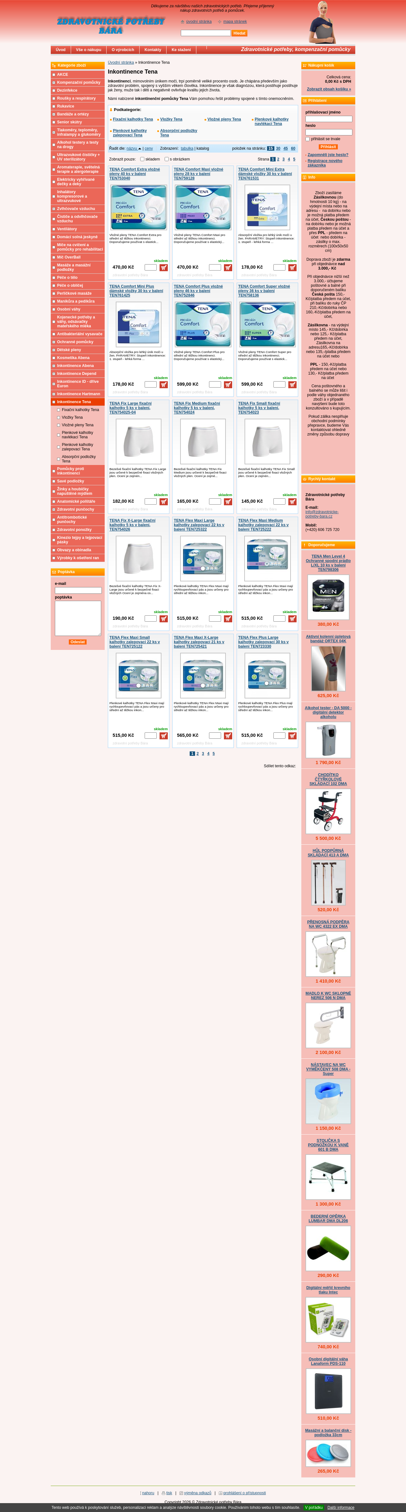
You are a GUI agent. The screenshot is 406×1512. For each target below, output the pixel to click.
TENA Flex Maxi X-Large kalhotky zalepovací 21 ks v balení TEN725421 (199, 642)
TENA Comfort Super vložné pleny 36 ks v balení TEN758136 (264, 291)
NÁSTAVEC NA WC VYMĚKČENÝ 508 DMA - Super (328, 1069)
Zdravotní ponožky (74, 529)
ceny (149, 148)
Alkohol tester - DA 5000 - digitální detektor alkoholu (328, 712)
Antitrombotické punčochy (72, 519)
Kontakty (153, 50)
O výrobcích (123, 50)
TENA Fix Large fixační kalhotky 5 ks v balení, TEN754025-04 (130, 408)
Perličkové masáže (74, 293)
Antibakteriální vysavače (79, 334)
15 (271, 148)
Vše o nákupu (89, 50)
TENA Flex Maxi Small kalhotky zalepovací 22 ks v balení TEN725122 (134, 642)
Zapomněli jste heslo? (328, 155)
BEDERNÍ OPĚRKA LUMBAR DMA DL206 (328, 1218)
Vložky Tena (171, 119)
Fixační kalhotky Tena (133, 119)
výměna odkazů (198, 1493)
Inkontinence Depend (76, 373)
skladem (154, 159)
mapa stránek (235, 21)
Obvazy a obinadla (74, 550)
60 (293, 148)
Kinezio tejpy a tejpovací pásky (79, 539)
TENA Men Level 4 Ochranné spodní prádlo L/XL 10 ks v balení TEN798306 (328, 563)
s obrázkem (180, 159)
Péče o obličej (70, 285)
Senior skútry (69, 122)
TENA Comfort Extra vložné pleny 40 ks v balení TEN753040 (134, 173)
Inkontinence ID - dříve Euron (78, 383)
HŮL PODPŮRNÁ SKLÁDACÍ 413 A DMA (328, 852)
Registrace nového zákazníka (325, 163)
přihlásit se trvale (325, 139)
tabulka (187, 148)
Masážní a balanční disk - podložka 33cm (328, 1432)
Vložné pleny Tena (224, 119)
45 (286, 148)
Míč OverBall (69, 257)
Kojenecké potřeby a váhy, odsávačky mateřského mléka (76, 321)
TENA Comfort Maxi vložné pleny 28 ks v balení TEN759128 (198, 173)
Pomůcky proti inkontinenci (70, 471)
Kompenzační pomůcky (79, 82)
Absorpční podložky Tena (178, 132)
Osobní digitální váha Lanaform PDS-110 (328, 1361)
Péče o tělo (67, 277)
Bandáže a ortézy (73, 114)
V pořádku (314, 1507)
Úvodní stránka (121, 62)
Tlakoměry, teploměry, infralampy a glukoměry (79, 132)
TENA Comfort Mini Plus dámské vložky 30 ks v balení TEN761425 (136, 291)
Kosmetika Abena (73, 358)
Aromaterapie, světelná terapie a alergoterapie (78, 169)
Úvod (61, 50)
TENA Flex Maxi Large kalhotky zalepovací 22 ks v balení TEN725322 (199, 525)
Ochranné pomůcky (75, 342)
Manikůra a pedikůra (76, 301)
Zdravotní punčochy (75, 509)
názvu (134, 148)
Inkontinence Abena (75, 365)
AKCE (62, 74)
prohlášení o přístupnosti (244, 1493)
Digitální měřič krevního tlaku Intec (328, 1290)
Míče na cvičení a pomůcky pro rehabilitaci (80, 247)
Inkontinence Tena (74, 402)
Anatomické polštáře (76, 501)
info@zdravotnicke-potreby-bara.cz (322, 514)
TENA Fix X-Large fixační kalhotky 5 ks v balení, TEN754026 (132, 525)
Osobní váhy (68, 309)
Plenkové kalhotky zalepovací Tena (130, 132)
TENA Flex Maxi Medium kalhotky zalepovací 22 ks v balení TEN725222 (263, 525)
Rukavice (65, 106)
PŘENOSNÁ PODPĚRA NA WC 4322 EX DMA (328, 924)
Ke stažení (181, 50)
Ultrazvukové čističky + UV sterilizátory (78, 157)
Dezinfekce (67, 90)
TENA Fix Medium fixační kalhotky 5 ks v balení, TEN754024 (197, 408)
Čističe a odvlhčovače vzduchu (77, 218)
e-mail (60, 583)
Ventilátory (67, 229)
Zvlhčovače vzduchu (76, 208)
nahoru (148, 1493)
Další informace (340, 1507)
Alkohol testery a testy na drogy (78, 144)
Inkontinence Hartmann (78, 394)
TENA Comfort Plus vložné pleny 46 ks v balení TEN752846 (198, 291)
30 (278, 148)
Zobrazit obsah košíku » (329, 89)
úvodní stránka (199, 21)
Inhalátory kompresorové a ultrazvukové (72, 196)
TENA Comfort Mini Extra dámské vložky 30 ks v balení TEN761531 (265, 173)
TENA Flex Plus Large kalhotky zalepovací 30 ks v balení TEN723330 (263, 642)
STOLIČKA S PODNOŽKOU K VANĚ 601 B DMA (328, 1145)
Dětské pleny (69, 350)
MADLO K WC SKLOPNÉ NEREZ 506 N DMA (328, 995)
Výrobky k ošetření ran (78, 558)
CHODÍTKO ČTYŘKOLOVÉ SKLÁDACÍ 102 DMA (328, 779)
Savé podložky (70, 481)
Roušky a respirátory (76, 98)
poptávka (63, 597)
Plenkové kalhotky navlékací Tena (272, 121)
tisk (169, 1493)
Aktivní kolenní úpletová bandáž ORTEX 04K (328, 638)
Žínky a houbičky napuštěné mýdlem (74, 491)
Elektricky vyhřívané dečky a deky (76, 181)
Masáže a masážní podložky (73, 267)
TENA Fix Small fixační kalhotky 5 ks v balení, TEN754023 (259, 408)
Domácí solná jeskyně (77, 237)
